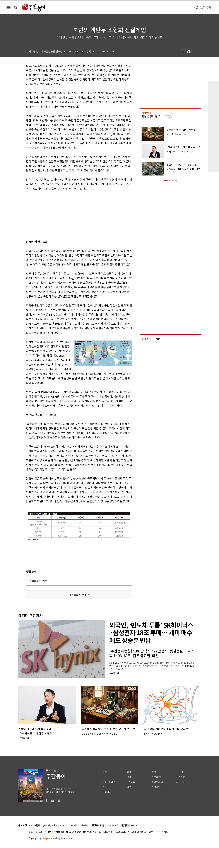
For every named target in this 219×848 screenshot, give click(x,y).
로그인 (209, 8)
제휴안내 (64, 825)
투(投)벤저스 (151, 116)
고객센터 (74, 825)
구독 (168, 117)
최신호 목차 (157, 776)
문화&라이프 (108, 782)
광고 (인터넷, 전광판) (48, 825)
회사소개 (32, 825)
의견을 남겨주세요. (39, 580)
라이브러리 (157, 782)
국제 (129, 776)
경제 (129, 771)
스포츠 (105, 787)
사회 (104, 776)
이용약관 (84, 825)
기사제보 (180, 771)
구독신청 (180, 776)
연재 (153, 771)
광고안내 (180, 782)
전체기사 (106, 792)
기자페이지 (157, 787)
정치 (104, 771)
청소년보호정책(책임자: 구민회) (123, 825)
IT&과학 (131, 782)
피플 (129, 787)
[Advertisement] (71, 215)
